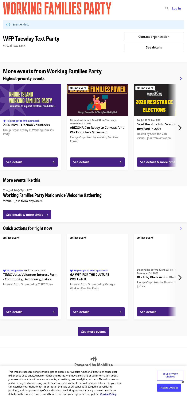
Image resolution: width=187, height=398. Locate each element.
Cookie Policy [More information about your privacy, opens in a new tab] (108, 394)
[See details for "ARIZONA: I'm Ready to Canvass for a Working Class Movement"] (97, 127)
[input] (173, 8)
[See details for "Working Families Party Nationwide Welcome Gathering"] (93, 204)
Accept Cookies (169, 387)
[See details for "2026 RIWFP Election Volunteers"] (30, 127)
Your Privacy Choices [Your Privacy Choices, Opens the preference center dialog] (170, 375)
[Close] (183, 382)
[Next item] (180, 127)
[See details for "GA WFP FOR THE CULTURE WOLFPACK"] (97, 276)
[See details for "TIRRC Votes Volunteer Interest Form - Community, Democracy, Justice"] (30, 276)
